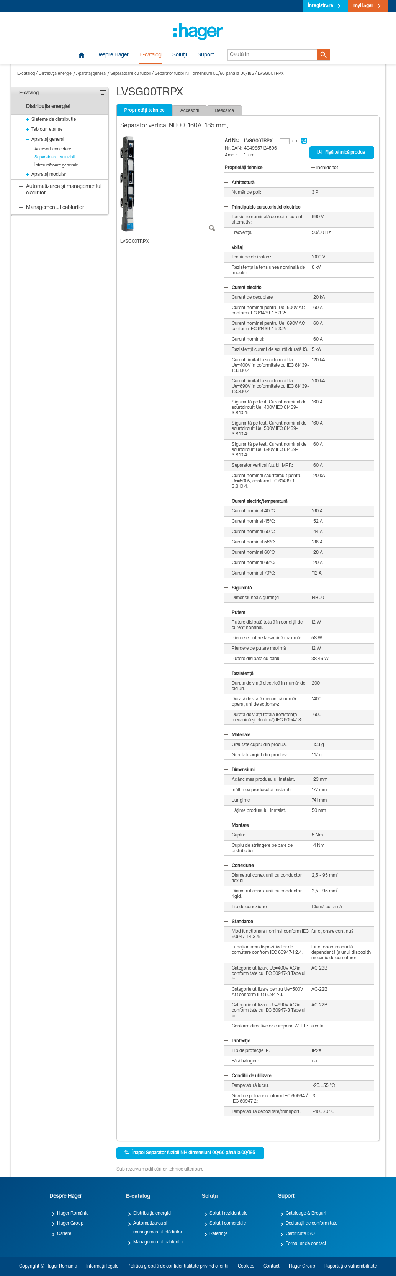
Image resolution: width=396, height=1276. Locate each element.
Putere (234, 613)
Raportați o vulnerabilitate (350, 1266)
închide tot (324, 168)
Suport (206, 55)
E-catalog (150, 55)
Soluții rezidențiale (228, 1213)
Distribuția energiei (55, 74)
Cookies (246, 1266)
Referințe (218, 1234)
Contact (271, 1266)
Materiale (237, 735)
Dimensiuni (239, 770)
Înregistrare (320, 5)
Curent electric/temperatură (255, 501)
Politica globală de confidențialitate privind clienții (178, 1266)
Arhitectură (239, 183)
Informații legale (102, 1266)
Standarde (238, 922)
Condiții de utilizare (247, 1076)
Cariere (64, 1234)
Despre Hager (112, 55)
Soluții (179, 55)
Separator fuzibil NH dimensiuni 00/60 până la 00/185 (204, 74)
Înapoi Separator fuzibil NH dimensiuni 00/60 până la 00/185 (189, 1152)
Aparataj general (91, 74)
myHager (363, 5)
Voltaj (233, 247)
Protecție (237, 1041)
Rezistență (238, 674)
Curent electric (242, 288)
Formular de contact (306, 1243)
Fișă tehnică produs (341, 152)
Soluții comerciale (227, 1223)
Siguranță (238, 588)
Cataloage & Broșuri (306, 1213)
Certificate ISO (300, 1234)
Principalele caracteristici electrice (262, 207)
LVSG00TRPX (270, 74)
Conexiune (239, 866)
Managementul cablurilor (158, 1242)
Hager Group (70, 1223)
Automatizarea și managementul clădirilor (157, 1227)
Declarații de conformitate (311, 1223)
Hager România (72, 1213)
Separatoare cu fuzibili (130, 74)
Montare (236, 825)
